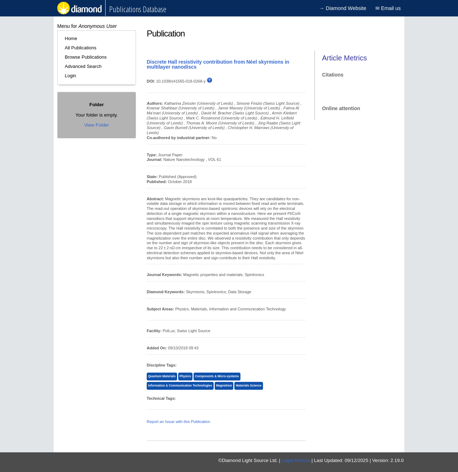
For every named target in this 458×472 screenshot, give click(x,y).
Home (71, 38)
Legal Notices (296, 460)
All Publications (80, 47)
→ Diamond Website (342, 8)
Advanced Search (83, 66)
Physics (185, 376)
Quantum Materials (162, 376)
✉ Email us (388, 8)
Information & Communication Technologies (180, 385)
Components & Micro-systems (217, 376)
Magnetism (224, 385)
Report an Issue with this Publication (178, 421)
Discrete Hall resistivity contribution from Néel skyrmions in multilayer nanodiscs (218, 64)
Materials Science (248, 385)
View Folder (96, 125)
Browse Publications (86, 57)
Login (70, 75)
